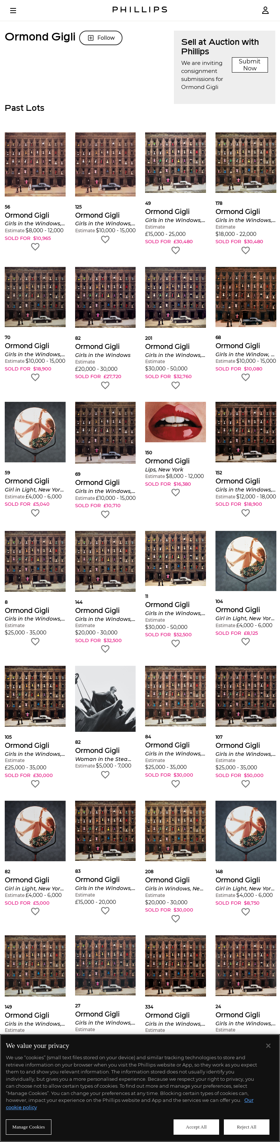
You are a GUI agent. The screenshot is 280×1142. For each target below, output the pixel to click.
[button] (35, 192)
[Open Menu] (18, 11)
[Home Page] (140, 10)
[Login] (265, 10)
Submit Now (250, 65)
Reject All (247, 1127)
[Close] (268, 1046)
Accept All (196, 1127)
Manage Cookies (28, 1127)
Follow (101, 37)
